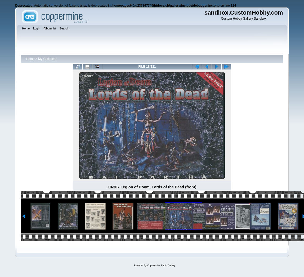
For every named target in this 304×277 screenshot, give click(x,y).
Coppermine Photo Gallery (161, 265)
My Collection (47, 59)
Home (30, 59)
